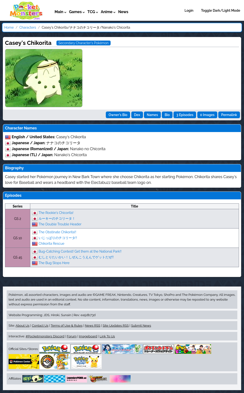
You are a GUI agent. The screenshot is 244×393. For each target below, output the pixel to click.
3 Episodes (184, 115)
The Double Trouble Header (60, 224)
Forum (71, 336)
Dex (137, 115)
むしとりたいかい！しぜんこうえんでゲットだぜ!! (76, 257)
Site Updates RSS (116, 325)
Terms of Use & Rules (66, 325)
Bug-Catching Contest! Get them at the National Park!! (80, 251)
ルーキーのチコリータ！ (57, 218)
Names (152, 115)
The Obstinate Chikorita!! (57, 232)
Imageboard (88, 336)
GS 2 (17, 219)
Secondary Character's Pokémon (83, 43)
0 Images (207, 115)
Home (9, 27)
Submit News (141, 325)
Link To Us (107, 336)
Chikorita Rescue (51, 243)
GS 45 (17, 257)
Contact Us (40, 325)
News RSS (92, 325)
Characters (27, 27)
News (123, 12)
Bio (167, 115)
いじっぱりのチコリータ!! (58, 237)
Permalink (229, 115)
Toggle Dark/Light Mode (220, 10)
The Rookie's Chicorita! (56, 212)
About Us (22, 325)
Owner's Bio (118, 115)
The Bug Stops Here (54, 263)
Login (189, 10)
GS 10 (17, 238)
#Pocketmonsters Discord (45, 336)
